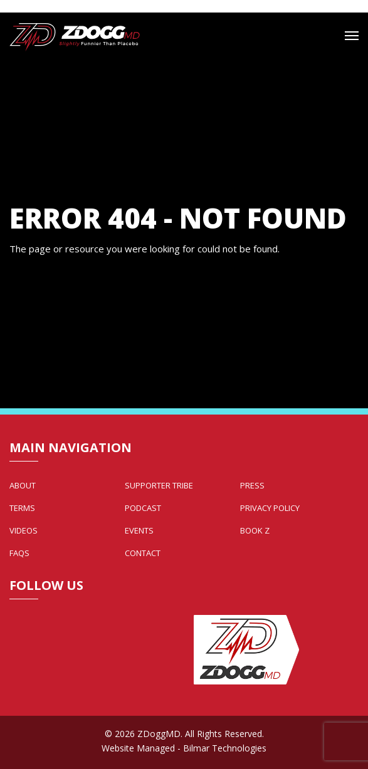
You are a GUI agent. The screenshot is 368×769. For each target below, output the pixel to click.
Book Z (255, 530)
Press (252, 485)
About (22, 485)
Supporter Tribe (159, 485)
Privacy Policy (270, 508)
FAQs (19, 553)
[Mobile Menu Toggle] (351, 36)
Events (139, 530)
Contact (142, 553)
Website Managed (138, 748)
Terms (22, 508)
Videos (23, 530)
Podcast (143, 508)
